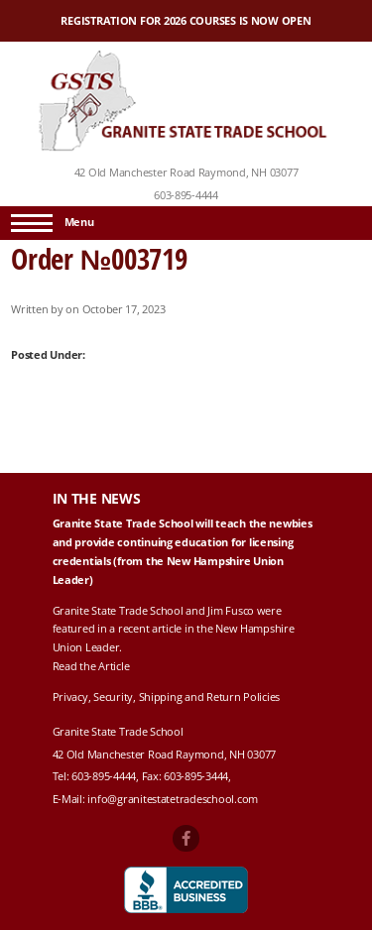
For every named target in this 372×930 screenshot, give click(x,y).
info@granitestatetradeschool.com (172, 799)
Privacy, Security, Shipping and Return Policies (167, 697)
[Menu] (32, 223)
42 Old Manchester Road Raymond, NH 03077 (186, 172)
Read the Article (91, 666)
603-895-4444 (186, 195)
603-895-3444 (196, 776)
